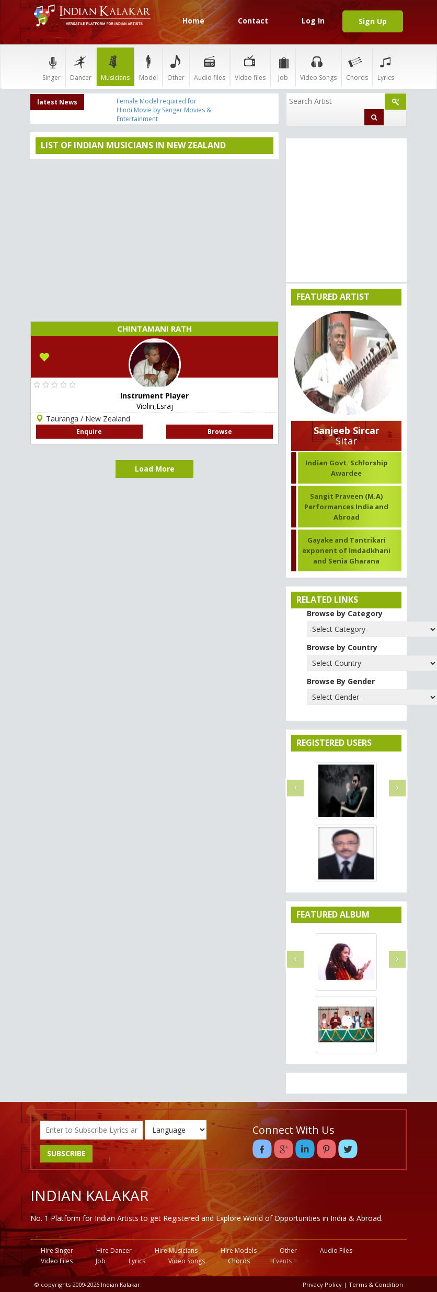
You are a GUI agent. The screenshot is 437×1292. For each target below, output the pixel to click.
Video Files (57, 1260)
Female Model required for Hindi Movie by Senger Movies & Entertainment (164, 110)
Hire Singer (57, 1250)
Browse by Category (345, 613)
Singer (51, 66)
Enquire (89, 431)
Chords (357, 66)
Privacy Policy (322, 1284)
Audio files (209, 66)
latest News (57, 102)
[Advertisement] (154, 238)
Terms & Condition (376, 1284)
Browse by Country (342, 647)
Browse (220, 431)
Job (283, 66)
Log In (313, 21)
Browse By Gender (341, 681)
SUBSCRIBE (66, 1153)
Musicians (115, 66)
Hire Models (239, 1250)
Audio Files (336, 1250)
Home (193, 21)
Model (148, 66)
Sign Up (373, 21)
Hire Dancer (114, 1250)
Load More (155, 469)
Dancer (80, 66)
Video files (250, 66)
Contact (253, 21)
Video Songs (318, 66)
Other (176, 66)
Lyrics (385, 66)
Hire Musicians (176, 1250)
